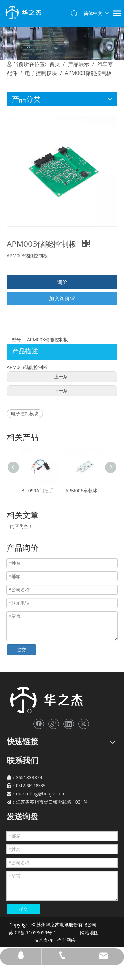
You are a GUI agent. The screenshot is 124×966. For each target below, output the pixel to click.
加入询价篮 (62, 298)
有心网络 (68, 940)
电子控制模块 (25, 413)
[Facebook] (38, 724)
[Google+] (53, 724)
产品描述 (25, 351)
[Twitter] (83, 724)
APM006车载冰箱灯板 (84, 490)
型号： (18, 339)
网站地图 (89, 932)
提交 (21, 649)
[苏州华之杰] (46, 700)
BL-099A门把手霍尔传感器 (40, 490)
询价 (62, 282)
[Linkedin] (68, 724)
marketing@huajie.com (41, 793)
